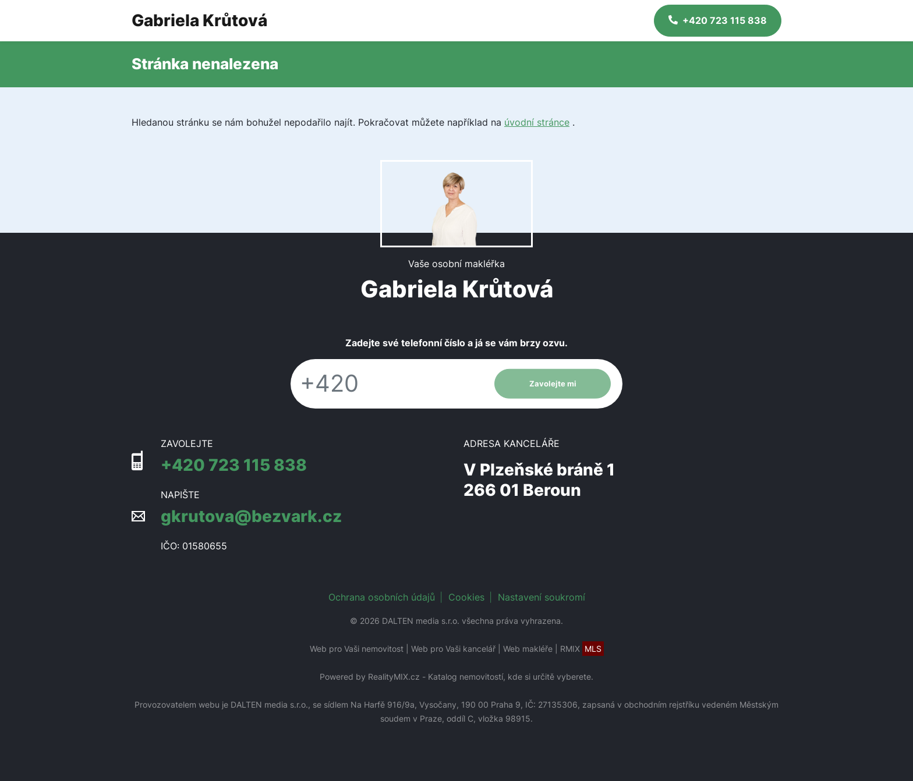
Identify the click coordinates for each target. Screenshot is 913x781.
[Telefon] (387, 384)
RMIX (582, 648)
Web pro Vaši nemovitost (357, 649)
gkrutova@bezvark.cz (251, 516)
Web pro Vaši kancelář (453, 649)
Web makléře (528, 649)
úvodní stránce (536, 122)
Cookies (466, 597)
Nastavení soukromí (541, 597)
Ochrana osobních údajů (381, 597)
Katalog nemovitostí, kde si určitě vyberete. (510, 676)
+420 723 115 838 (234, 465)
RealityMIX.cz (394, 676)
